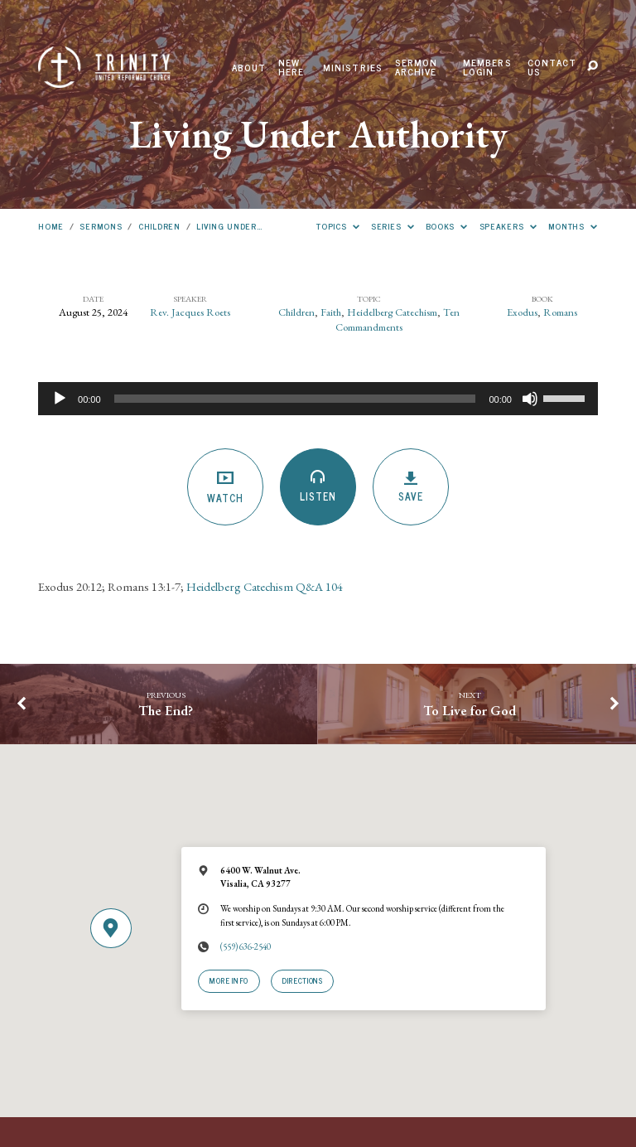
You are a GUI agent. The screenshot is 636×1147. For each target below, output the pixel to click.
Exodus (522, 312)
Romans (560, 312)
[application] (318, 398)
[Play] (59, 398)
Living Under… (229, 226)
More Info (229, 980)
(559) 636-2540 (245, 946)
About (249, 68)
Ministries (353, 68)
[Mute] (530, 398)
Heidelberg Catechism (392, 312)
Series (392, 226)
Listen (318, 487)
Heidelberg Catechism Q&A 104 (264, 586)
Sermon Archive (416, 67)
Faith (330, 312)
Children (159, 226)
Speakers (508, 226)
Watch (225, 487)
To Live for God (469, 710)
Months (573, 226)
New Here (291, 67)
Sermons (101, 226)
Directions (302, 980)
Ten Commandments (397, 319)
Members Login (487, 67)
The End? (165, 710)
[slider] (295, 398)
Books (447, 226)
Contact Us (552, 67)
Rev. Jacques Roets (190, 312)
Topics (337, 226)
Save (411, 487)
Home (51, 226)
